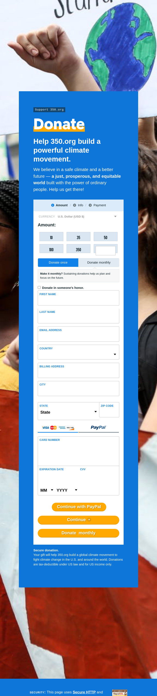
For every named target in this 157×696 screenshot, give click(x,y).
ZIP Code (107, 405)
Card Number (49, 440)
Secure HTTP (84, 692)
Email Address (50, 330)
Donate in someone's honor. (63, 288)
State (43, 405)
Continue (76, 519)
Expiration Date (51, 469)
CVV (83, 469)
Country (46, 348)
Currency (47, 216)
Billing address (51, 366)
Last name (47, 312)
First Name (47, 294)
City (42, 384)
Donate (79, 533)
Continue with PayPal (79, 506)
